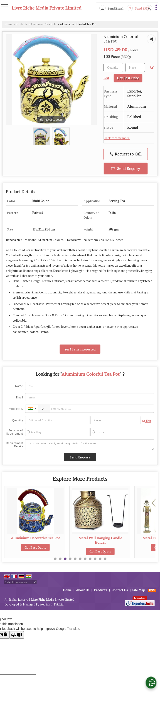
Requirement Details (14, 445)
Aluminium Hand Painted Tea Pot (35, 538)
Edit (146, 421)
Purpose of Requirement (14, 432)
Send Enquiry (125, 168)
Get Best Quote (35, 547)
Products (21, 24)
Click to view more (117, 138)
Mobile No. (16, 409)
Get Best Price (128, 78)
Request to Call (125, 154)
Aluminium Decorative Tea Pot (100, 538)
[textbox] (135, 67)
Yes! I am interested (80, 349)
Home (8, 24)
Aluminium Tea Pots (43, 24)
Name (19, 386)
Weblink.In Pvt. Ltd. (52, 604)
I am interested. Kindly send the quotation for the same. (89, 444)
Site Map (138, 590)
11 (105, 559)
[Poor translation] (16, 635)
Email (19, 397)
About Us (82, 590)
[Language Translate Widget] (20, 582)
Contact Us (120, 590)
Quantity (17, 420)
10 (100, 559)
